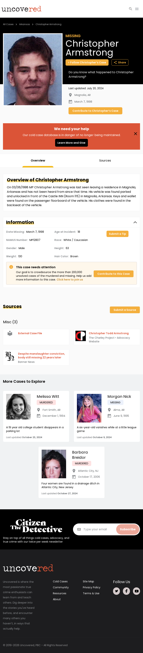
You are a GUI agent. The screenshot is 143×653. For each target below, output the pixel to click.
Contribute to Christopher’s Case (95, 111)
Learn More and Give (71, 143)
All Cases (8, 24)
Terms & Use (91, 593)
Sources (105, 160)
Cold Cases (60, 581)
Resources (59, 593)
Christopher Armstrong (48, 24)
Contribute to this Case (113, 274)
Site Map (88, 581)
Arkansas (24, 24)
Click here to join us (70, 279)
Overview (38, 160)
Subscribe (128, 529)
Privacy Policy (91, 587)
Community (61, 587)
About (57, 599)
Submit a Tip (117, 234)
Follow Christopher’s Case (87, 62)
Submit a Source (125, 310)
